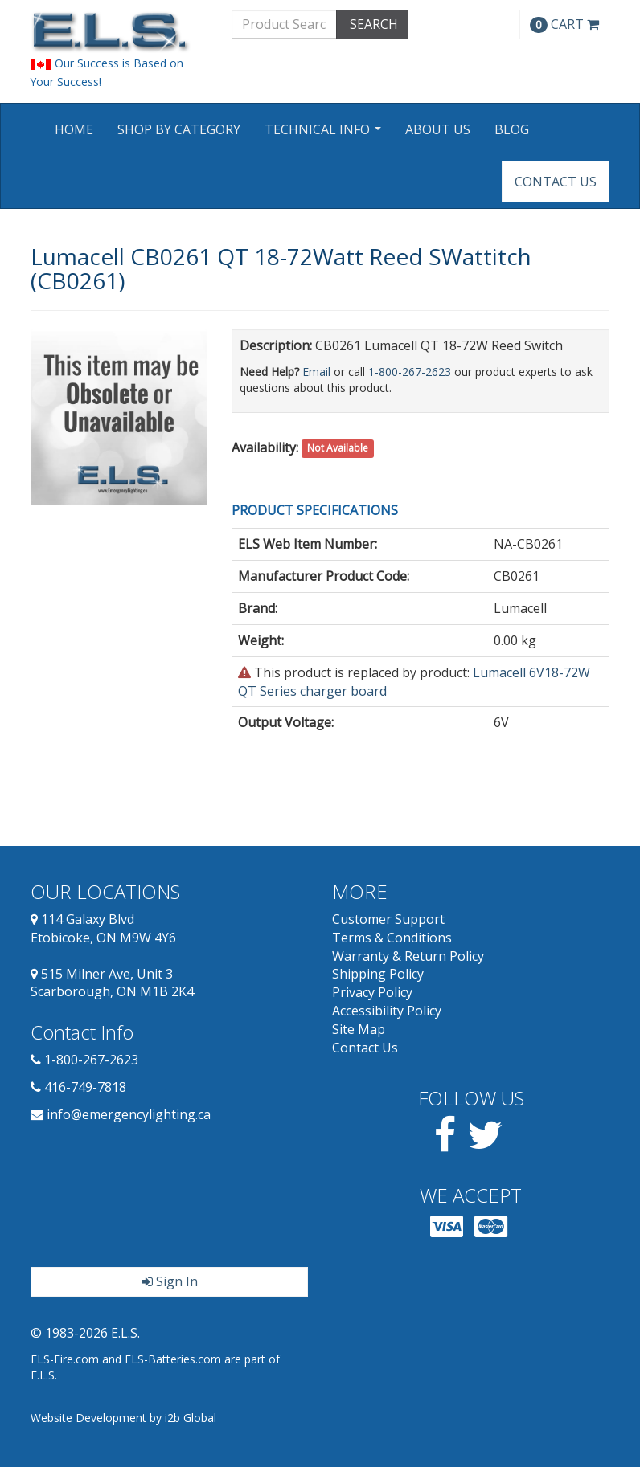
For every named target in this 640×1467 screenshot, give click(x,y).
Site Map (358, 1029)
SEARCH (372, 24)
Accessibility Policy (386, 1011)
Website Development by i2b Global (123, 1417)
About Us (437, 129)
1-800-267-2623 (409, 371)
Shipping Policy (378, 974)
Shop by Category (178, 129)
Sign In (170, 1281)
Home (74, 129)
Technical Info (325, 135)
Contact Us (556, 181)
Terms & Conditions (392, 937)
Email (316, 371)
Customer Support (388, 919)
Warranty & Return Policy (408, 956)
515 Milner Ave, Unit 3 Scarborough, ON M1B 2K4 (112, 983)
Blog (511, 129)
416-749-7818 (85, 1087)
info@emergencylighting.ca (129, 1114)
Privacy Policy (372, 992)
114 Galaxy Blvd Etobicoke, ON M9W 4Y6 (103, 928)
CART (564, 24)
